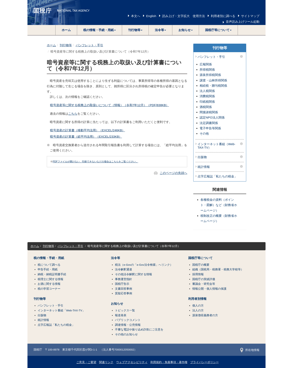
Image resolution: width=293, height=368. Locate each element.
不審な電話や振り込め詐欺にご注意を (139, 329)
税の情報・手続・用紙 (49, 258)
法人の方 (198, 310)
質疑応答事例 (123, 293)
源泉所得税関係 (210, 75)
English (151, 16)
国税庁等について (200, 258)
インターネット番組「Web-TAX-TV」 (61, 310)
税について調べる (49, 264)
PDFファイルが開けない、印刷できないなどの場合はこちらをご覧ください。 (95, 161)
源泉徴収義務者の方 (205, 315)
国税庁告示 (122, 283)
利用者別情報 (197, 298)
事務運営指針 (123, 279)
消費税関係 (207, 96)
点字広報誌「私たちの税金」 (217, 176)
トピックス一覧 (125, 310)
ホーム (66, 30)
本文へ (135, 16)
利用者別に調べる (223, 16)
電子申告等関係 (210, 128)
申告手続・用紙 (48, 269)
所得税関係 (207, 69)
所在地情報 (249, 350)
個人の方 (198, 305)
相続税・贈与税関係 (213, 85)
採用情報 (198, 274)
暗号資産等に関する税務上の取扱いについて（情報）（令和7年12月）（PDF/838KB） (109, 105)
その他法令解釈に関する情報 (133, 274)
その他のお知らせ (126, 334)
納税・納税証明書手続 (52, 274)
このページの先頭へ (173, 173)
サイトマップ (250, 16)
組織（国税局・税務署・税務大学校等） (218, 269)
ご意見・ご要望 (86, 362)
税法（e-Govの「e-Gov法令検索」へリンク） (144, 264)
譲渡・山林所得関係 (213, 80)
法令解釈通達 (123, 269)
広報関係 (206, 64)
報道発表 (120, 315)
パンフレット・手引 (89, 45)
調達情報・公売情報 (128, 324)
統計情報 (204, 166)
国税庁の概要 (200, 264)
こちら (72, 113)
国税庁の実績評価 (203, 279)
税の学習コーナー (49, 288)
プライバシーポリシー (204, 362)
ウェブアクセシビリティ (132, 362)
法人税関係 (207, 91)
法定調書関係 (209, 123)
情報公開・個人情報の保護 (209, 288)
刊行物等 (66, 45)
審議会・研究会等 (203, 283)
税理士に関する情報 (50, 279)
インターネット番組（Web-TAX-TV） (216, 145)
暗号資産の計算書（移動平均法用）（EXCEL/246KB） (87, 130)
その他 (204, 133)
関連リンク (106, 362)
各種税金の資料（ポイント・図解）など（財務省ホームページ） (218, 205)
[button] (99, 30)
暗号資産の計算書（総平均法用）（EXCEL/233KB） (86, 136)
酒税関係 (206, 107)
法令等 (115, 258)
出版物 (202, 157)
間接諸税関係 (209, 112)
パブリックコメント (128, 320)
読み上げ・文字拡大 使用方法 (183, 16)
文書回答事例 (123, 288)
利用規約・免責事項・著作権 (168, 362)
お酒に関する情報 (49, 283)
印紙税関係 (207, 101)
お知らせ (117, 303)
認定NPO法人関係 (212, 117)
